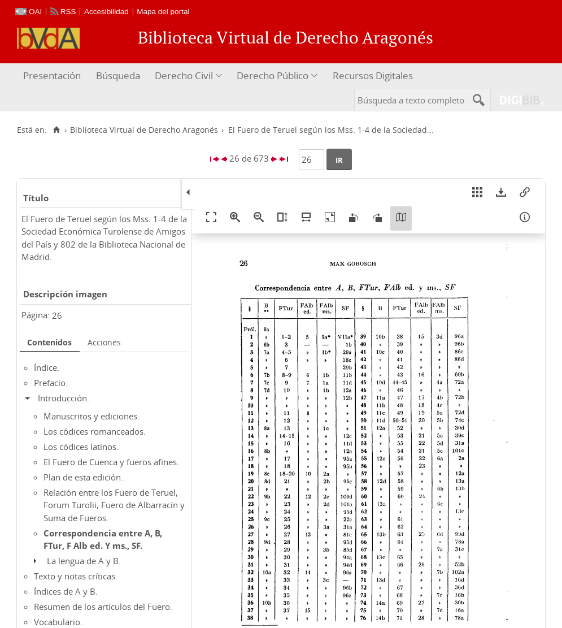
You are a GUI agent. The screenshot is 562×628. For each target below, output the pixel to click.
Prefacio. (51, 382)
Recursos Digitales (373, 75)
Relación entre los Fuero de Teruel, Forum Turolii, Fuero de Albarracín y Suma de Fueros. (114, 505)
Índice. (46, 367)
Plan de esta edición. (83, 477)
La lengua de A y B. (84, 560)
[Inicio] (56, 130)
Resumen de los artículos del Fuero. (103, 606)
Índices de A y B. (66, 591)
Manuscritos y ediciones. (91, 416)
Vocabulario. (58, 621)
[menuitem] (53, 76)
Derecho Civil (184, 75)
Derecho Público (272, 75)
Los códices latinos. (81, 446)
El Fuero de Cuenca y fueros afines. (111, 461)
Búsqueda (118, 75)
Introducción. (63, 398)
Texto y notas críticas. (75, 576)
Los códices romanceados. (94, 431)
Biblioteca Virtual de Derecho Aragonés (144, 130)
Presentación (52, 75)
